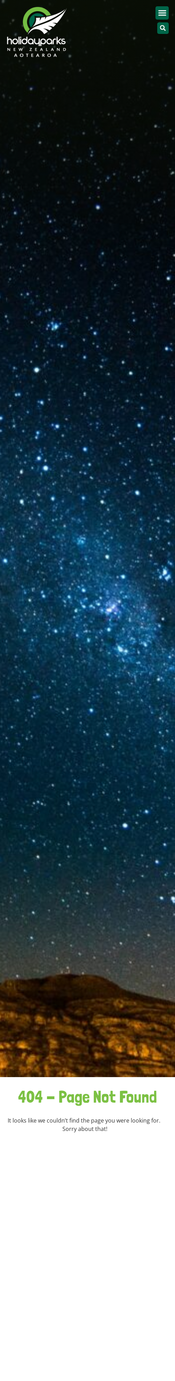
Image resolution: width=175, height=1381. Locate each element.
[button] (162, 13)
